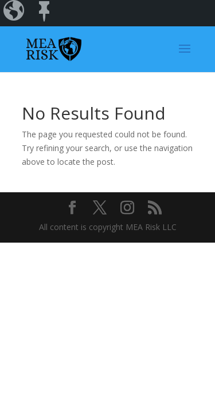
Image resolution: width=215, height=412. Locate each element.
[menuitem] (15, 13)
